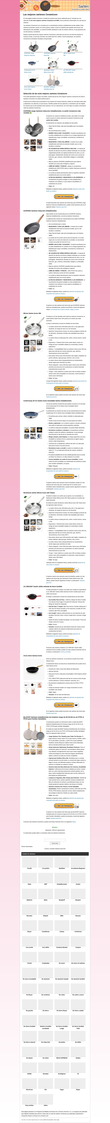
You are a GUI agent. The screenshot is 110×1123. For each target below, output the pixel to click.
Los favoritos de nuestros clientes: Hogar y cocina (65, 309)
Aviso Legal (56, 1119)
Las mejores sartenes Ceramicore (40, 14)
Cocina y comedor (65, 652)
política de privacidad (48, 1119)
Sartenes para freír (61, 207)
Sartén (83, 6)
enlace (74, 821)
